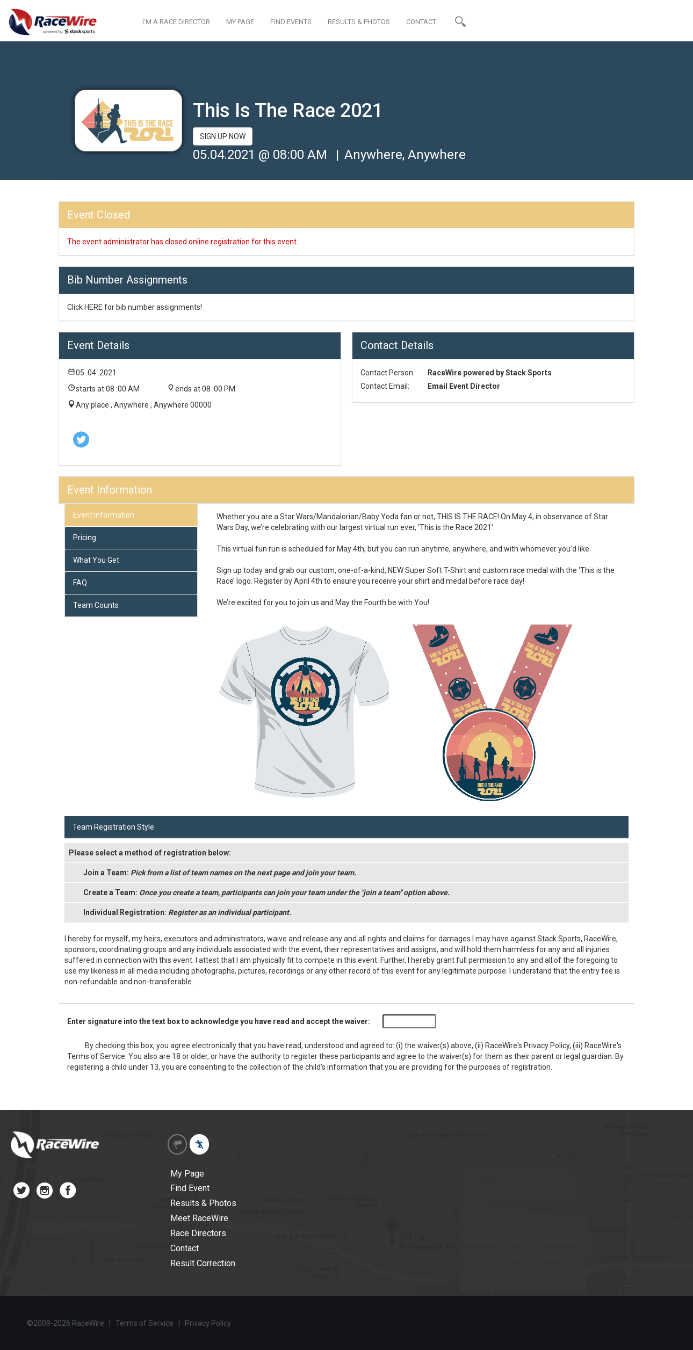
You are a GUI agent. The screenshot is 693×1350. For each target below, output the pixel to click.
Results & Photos (203, 1203)
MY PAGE (240, 22)
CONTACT (421, 22)
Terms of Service (96, 1056)
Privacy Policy (546, 1045)
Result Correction (202, 1263)
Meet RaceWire (199, 1218)
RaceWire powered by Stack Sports (490, 372)
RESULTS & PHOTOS (359, 22)
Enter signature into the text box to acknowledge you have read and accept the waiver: (218, 1021)
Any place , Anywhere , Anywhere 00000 (144, 405)
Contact (184, 1248)
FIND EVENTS (291, 22)
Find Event (190, 1188)
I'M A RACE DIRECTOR (176, 22)
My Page (187, 1173)
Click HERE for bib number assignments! (134, 307)
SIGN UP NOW (223, 136)
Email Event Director (464, 386)
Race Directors (198, 1233)
